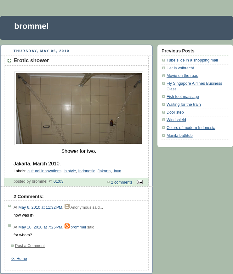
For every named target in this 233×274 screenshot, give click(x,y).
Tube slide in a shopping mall (192, 60)
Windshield (176, 120)
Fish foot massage (183, 96)
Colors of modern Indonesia (191, 128)
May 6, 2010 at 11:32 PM (40, 207)
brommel (31, 26)
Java (117, 171)
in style (70, 171)
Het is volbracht (180, 68)
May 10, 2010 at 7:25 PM (40, 227)
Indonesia (86, 171)
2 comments (122, 182)
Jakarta (104, 171)
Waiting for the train (184, 104)
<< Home (19, 258)
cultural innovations (44, 171)
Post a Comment (30, 246)
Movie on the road (182, 75)
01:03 (59, 181)
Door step (175, 112)
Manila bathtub (180, 135)
